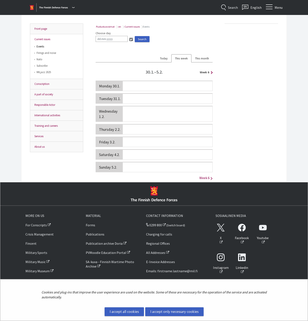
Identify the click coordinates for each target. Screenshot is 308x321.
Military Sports (36, 252)
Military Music (35, 262)
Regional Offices (158, 243)
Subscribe (42, 66)
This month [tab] (202, 58)
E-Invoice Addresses (160, 262)
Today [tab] (164, 58)
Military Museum (37, 271)
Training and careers (46, 126)
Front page (40, 29)
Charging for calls (159, 234)
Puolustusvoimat (105, 26)
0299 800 (154, 225)
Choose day (103, 33)
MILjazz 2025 (44, 72)
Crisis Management (39, 234)
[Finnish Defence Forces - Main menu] (57, 7)
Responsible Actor (44, 105)
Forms (90, 225)
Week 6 (205, 72)
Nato (39, 59)
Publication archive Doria (104, 243)
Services (38, 136)
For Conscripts (36, 225)
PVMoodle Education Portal (106, 252)
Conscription (41, 84)
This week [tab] (181, 58)
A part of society (43, 94)
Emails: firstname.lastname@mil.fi (172, 271)
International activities (47, 115)
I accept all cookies (124, 311)
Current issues (42, 39)
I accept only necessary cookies (174, 311)
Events (40, 46)
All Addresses (155, 252)
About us (39, 147)
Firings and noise (46, 53)
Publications (95, 234)
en (119, 26)
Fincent (31, 243)
